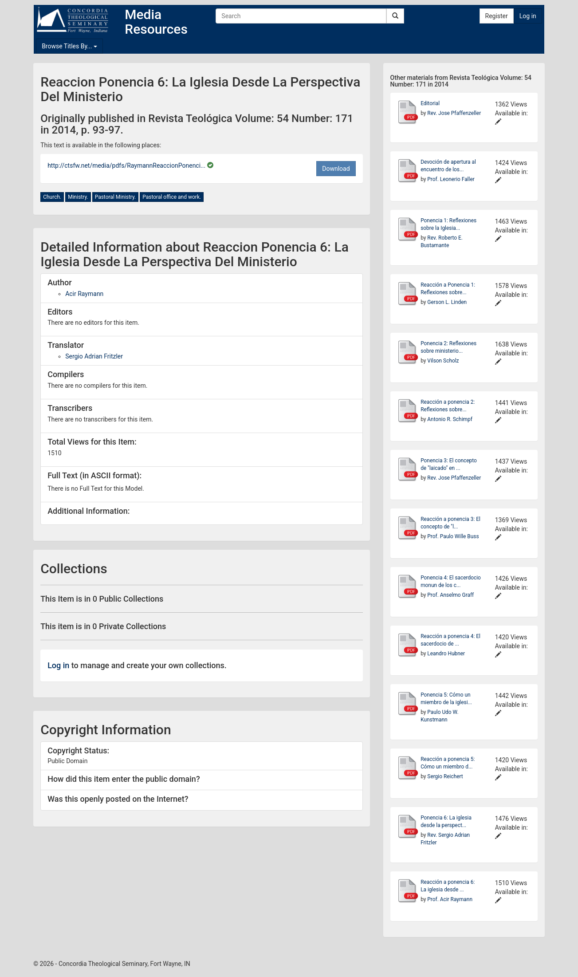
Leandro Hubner (446, 653)
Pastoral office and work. (171, 197)
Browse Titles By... (69, 46)
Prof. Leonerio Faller (450, 179)
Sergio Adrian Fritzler (94, 356)
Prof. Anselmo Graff (450, 595)
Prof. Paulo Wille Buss (453, 536)
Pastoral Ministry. (115, 197)
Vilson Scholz (443, 361)
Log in (527, 16)
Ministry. (78, 197)
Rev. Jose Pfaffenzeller (454, 113)
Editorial (430, 103)
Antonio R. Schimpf (449, 419)
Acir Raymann (84, 293)
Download (336, 168)
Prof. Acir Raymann (449, 899)
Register (496, 16)
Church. (52, 197)
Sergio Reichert (445, 776)
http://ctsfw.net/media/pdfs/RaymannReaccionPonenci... (127, 165)
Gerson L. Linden (447, 302)
